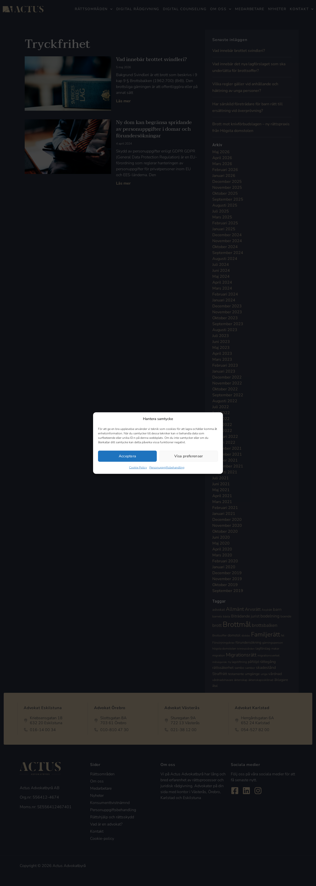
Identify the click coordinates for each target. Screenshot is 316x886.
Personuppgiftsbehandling (166, 467)
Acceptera (127, 456)
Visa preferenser (188, 456)
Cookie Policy (138, 467)
